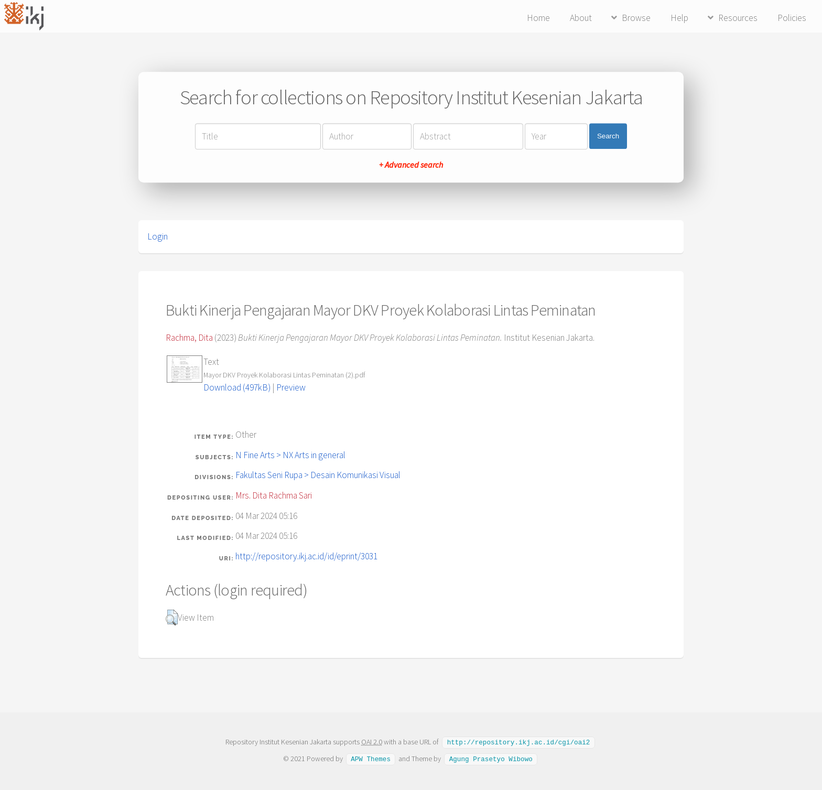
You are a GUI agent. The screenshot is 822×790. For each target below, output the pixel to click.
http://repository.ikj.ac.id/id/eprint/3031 (306, 556)
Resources (738, 18)
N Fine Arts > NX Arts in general (290, 455)
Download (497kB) (237, 387)
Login (157, 236)
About (581, 18)
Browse (636, 18)
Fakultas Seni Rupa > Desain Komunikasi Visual (318, 475)
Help (679, 18)
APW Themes (371, 758)
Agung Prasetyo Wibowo (491, 758)
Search (608, 136)
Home (538, 18)
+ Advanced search (411, 164)
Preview (291, 387)
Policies (791, 18)
